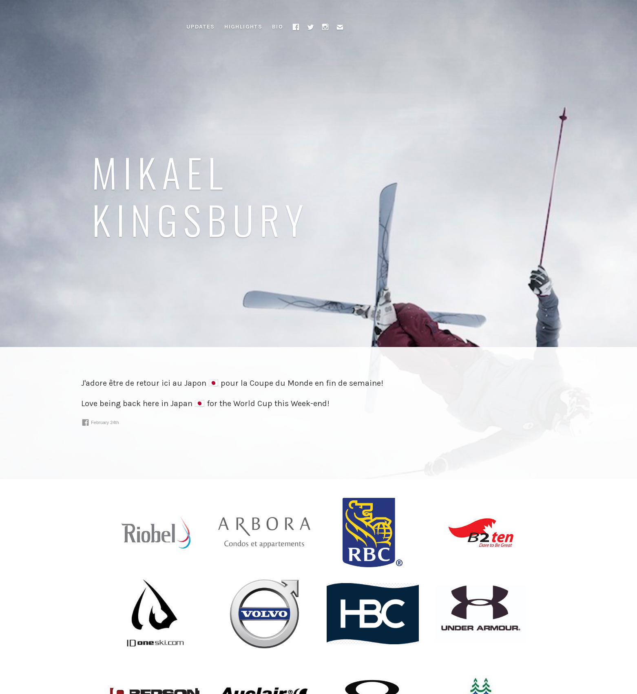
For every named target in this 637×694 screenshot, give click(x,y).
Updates (200, 26)
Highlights (243, 26)
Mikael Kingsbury (200, 195)
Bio (277, 26)
